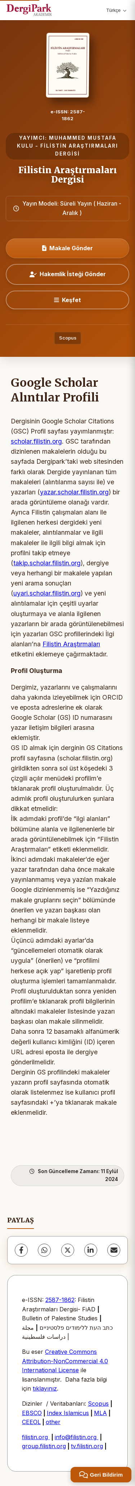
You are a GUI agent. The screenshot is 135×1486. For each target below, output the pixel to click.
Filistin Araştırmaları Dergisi (67, 175)
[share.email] (113, 1250)
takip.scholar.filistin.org (47, 563)
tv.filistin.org (87, 1446)
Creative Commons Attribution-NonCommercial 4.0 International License (65, 1361)
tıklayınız (45, 1388)
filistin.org (36, 1437)
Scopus (67, 338)
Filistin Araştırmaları (71, 644)
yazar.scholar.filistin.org (74, 492)
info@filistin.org (75, 1437)
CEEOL (31, 1422)
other (53, 1422)
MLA (100, 1413)
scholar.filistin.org (36, 441)
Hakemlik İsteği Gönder (68, 274)
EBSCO (32, 1413)
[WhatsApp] (44, 1250)
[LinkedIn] (90, 1250)
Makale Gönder (67, 248)
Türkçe (116, 10)
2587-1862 (60, 1299)
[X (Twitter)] (67, 1250)
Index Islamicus (68, 1413)
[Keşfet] (67, 300)
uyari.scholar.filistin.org (47, 593)
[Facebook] (21, 1250)
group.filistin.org (44, 1446)
